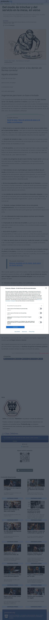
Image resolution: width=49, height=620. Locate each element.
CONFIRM (15, 327)
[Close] (46, 288)
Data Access (24, 331)
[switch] (40, 308)
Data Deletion (17, 331)
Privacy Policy (31, 331)
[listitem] (24, 305)
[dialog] (24, 310)
